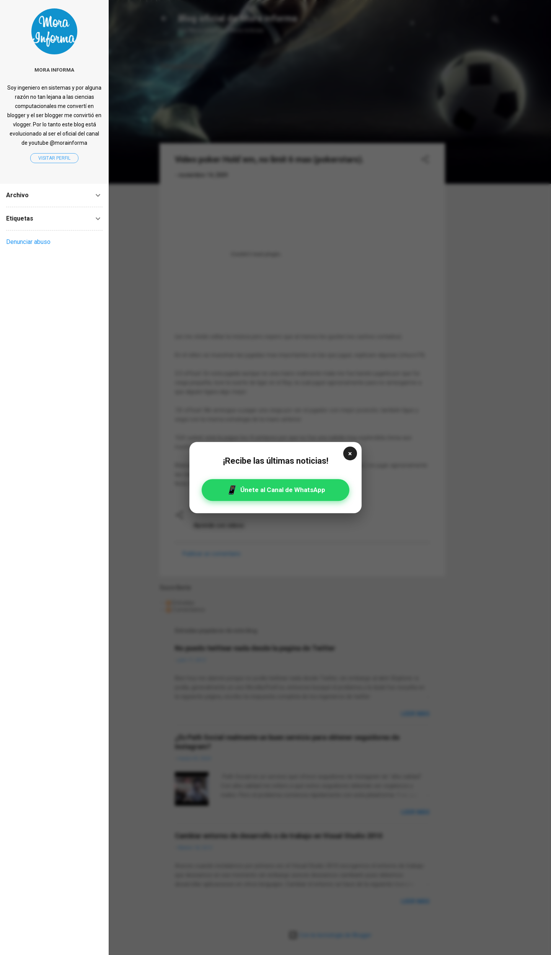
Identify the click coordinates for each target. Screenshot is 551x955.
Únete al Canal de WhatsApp (275, 490)
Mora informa (54, 70)
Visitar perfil (54, 158)
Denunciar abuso (28, 241)
